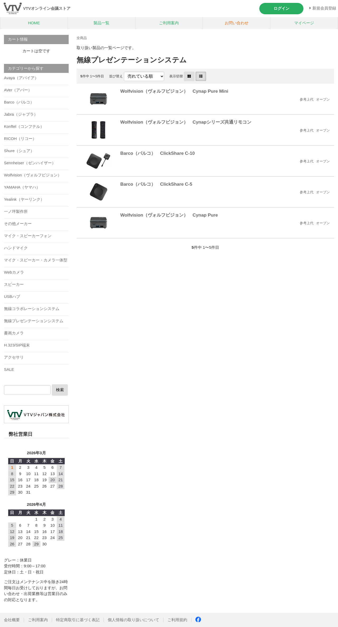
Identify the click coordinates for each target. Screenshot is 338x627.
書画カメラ (14, 333)
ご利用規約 (177, 619)
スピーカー (14, 284)
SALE (9, 369)
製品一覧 (101, 23)
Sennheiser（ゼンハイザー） (30, 163)
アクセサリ (14, 357)
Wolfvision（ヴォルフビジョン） (33, 175)
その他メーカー (18, 223)
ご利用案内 (169, 23)
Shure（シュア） (19, 150)
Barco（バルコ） (19, 102)
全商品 (82, 38)
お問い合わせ (236, 23)
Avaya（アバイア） (21, 78)
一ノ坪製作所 (16, 211)
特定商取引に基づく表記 (78, 619)
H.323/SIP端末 (17, 345)
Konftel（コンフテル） (24, 126)
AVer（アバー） (18, 90)
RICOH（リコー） (20, 138)
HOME (34, 23)
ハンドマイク (16, 248)
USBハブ (12, 296)
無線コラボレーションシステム (31, 308)
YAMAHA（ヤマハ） (22, 187)
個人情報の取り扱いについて (133, 619)
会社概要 (12, 619)
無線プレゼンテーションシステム (33, 321)
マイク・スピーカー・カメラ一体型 (35, 260)
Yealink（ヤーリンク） (24, 199)
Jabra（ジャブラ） (21, 114)
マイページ (304, 23)
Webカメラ (14, 272)
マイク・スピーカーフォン (27, 235)
